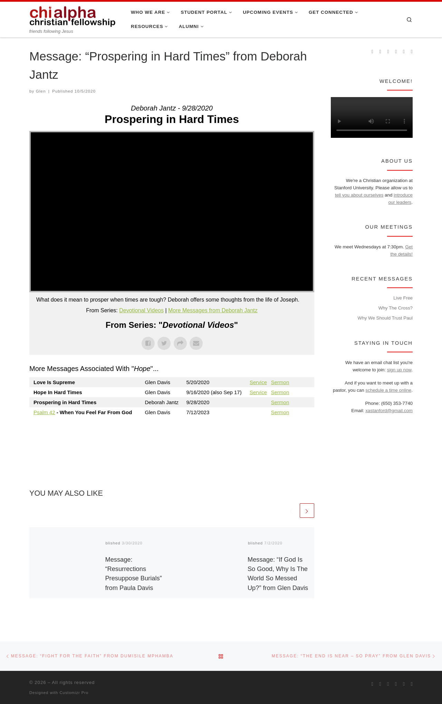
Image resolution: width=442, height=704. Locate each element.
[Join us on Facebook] (380, 51)
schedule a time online (388, 390)
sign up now (399, 369)
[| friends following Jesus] (72, 15)
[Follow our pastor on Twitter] (404, 51)
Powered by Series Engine (288, 431)
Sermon (280, 382)
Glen (41, 91)
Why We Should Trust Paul (385, 318)
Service (258, 382)
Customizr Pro (73, 693)
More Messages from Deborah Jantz (213, 310)
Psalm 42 (44, 412)
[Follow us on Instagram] (388, 51)
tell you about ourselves (359, 195)
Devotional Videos (141, 310)
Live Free (403, 298)
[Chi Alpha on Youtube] (396, 51)
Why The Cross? (395, 308)
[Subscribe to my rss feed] (372, 51)
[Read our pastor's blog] (412, 51)
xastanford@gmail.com (389, 410)
